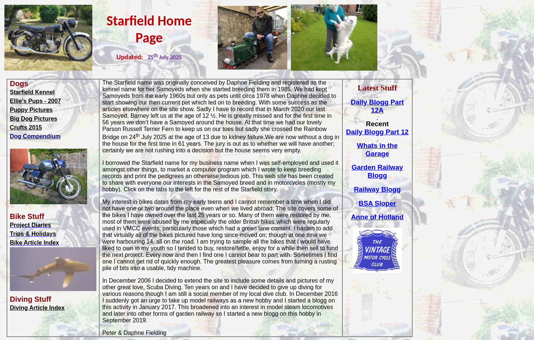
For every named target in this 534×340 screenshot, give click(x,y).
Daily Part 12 (377, 132)
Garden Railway (377, 171)
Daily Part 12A (377, 106)
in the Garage (377, 149)
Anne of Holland (377, 217)
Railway (377, 189)
